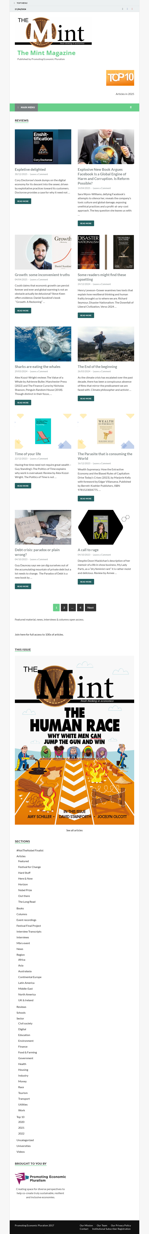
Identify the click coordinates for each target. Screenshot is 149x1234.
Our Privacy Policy (121, 1225)
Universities (24, 1145)
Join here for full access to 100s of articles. (39, 634)
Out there (24, 895)
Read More (22, 200)
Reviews (21, 1006)
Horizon (23, 884)
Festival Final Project (29, 925)
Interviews (23, 937)
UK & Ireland (25, 1000)
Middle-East (25, 988)
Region (21, 954)
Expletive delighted (30, 169)
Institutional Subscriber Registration (111, 1228)
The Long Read (26, 901)
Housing (23, 1069)
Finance (22, 1046)
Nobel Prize (25, 890)
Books (20, 908)
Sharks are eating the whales (37, 366)
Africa (21, 959)
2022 (21, 1133)
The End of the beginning (97, 366)
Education (24, 1034)
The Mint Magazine (46, 53)
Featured (23, 861)
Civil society (25, 1023)
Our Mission (86, 1225)
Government (25, 1058)
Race (21, 1087)
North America (27, 994)
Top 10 (20, 1116)
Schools (21, 1012)
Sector (20, 1018)
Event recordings (26, 919)
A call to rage (88, 550)
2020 (21, 1121)
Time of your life (28, 454)
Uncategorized (25, 1140)
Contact (84, 1228)
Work (21, 1110)
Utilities (23, 1104)
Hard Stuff (24, 872)
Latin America (26, 982)
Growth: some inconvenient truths (42, 274)
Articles (21, 856)
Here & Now (25, 878)
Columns (22, 914)
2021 (21, 1127)
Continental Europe (29, 977)
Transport (24, 1098)
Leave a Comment (39, 174)
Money (22, 1081)
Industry (23, 1075)
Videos (21, 1151)
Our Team (102, 1225)
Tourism (23, 1092)
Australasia (25, 971)
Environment (26, 1040)
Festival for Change (29, 866)
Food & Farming (27, 1052)
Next (90, 607)
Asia (20, 965)
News (20, 948)
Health (22, 1063)
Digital (22, 1029)
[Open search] (130, 107)
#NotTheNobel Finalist (30, 850)
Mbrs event (23, 943)
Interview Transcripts (29, 931)
